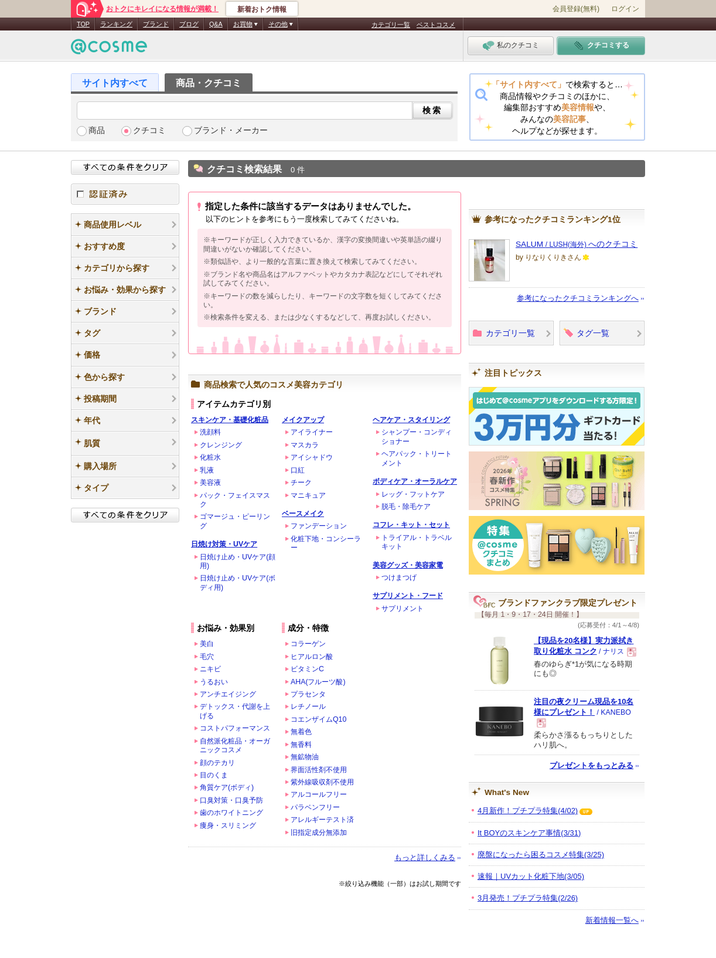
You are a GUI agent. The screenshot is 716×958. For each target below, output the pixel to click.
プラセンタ (308, 694)
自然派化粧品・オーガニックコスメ (235, 745)
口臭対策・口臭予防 (231, 800)
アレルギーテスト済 (322, 820)
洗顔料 (210, 432)
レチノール (308, 706)
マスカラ (305, 445)
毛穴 (207, 657)
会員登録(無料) (576, 9)
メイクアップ (303, 420)
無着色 (301, 732)
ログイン (625, 9)
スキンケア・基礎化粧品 (229, 420)
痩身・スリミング (228, 825)
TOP (83, 24)
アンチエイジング (228, 694)
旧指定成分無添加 (319, 832)
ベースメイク (303, 513)
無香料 (301, 744)
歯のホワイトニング (231, 812)
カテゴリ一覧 (390, 24)
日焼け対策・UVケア (224, 544)
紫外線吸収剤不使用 (322, 782)
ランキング (116, 24)
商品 (96, 130)
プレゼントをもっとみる (591, 765)
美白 (207, 644)
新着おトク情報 (262, 9)
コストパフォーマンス (235, 728)
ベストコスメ (436, 24)
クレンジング (221, 445)
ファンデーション (319, 526)
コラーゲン (308, 644)
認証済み (125, 194)
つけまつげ (399, 577)
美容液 (210, 482)
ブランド (156, 24)
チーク (301, 482)
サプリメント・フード (408, 596)
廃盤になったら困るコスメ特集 (541, 854)
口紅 (298, 470)
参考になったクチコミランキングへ (578, 298)
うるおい (214, 682)
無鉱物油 (305, 757)
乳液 (207, 470)
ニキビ (210, 669)
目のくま (214, 775)
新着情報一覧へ (612, 920)
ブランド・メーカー (231, 130)
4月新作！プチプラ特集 (528, 810)
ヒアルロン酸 (312, 657)
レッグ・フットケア (413, 494)
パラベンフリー (315, 807)
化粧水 (210, 457)
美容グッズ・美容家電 (408, 565)
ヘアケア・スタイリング (411, 420)
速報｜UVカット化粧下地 (531, 876)
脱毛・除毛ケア (406, 506)
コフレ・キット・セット (411, 525)
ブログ (189, 24)
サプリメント (402, 608)
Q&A (216, 24)
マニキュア (308, 495)
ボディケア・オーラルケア (415, 481)
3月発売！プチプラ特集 (528, 898)
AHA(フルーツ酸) (318, 682)
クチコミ (149, 130)
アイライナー (312, 432)
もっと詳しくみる (424, 857)
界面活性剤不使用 (319, 770)
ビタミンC (307, 669)
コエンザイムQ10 (318, 719)
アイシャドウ (312, 457)
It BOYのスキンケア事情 (529, 832)
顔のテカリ (217, 763)
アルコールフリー (319, 794)
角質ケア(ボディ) (227, 787)
